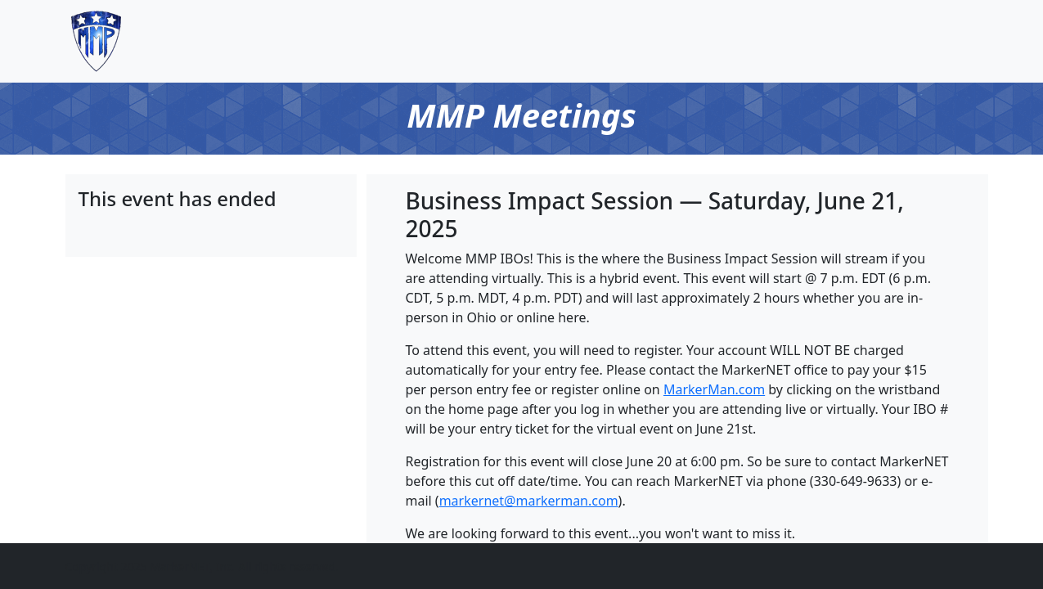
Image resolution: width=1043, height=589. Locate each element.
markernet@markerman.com (528, 501)
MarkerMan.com (714, 389)
